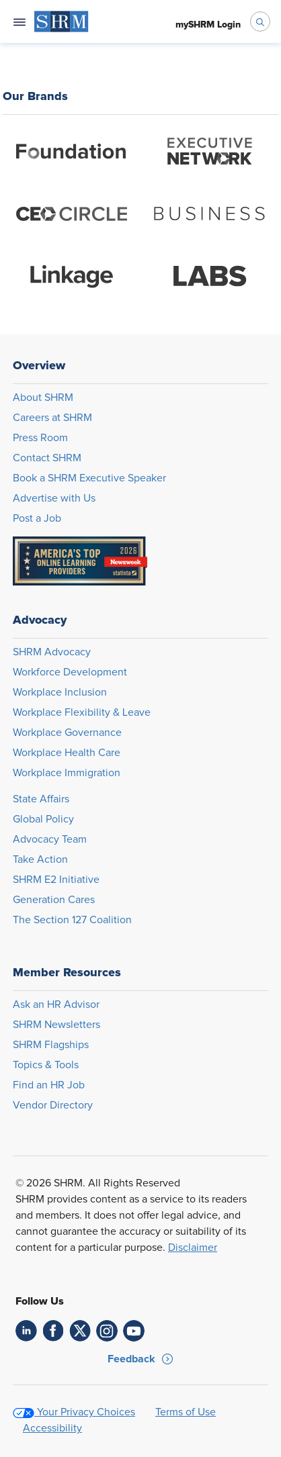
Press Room (40, 437)
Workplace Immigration (66, 772)
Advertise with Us (54, 498)
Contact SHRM (47, 458)
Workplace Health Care (66, 752)
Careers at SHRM (52, 417)
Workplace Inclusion (60, 692)
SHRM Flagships (51, 1044)
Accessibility (52, 1428)
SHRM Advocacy (52, 652)
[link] (26, 1331)
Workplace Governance (67, 732)
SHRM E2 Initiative (56, 879)
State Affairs (41, 799)
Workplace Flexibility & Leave (82, 712)
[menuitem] (61, 21)
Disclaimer (192, 1247)
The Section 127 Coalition (72, 919)
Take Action (40, 859)
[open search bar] (260, 21)
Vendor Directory (53, 1105)
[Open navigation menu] (19, 21)
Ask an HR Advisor (56, 1004)
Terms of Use (185, 1412)
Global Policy (43, 819)
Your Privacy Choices (86, 1412)
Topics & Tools (46, 1065)
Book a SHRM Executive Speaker (89, 478)
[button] (140, 1359)
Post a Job (37, 518)
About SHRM (43, 397)
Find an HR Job (49, 1085)
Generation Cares (54, 899)
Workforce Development (70, 672)
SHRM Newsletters (56, 1024)
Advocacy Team (50, 839)
